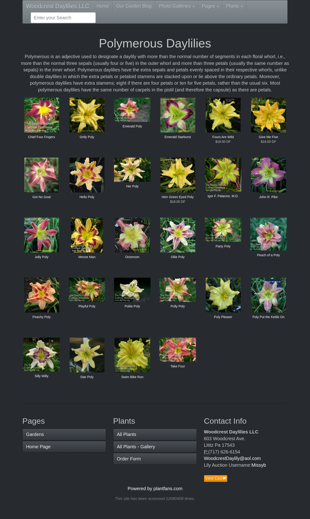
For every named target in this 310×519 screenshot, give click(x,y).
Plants (234, 6)
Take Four (177, 366)
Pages (210, 6)
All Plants (126, 434)
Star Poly (87, 377)
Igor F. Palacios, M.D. (223, 196)
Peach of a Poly (268, 255)
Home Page (38, 446)
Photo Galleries (176, 6)
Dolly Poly (87, 137)
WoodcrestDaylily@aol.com (232, 458)
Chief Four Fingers (41, 137)
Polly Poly (178, 306)
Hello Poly (87, 197)
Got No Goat (41, 197)
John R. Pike (268, 197)
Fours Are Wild (223, 137)
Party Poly (223, 246)
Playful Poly (86, 306)
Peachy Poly (42, 317)
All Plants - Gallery (136, 446)
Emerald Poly (132, 126)
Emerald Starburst (178, 137)
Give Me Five (268, 137)
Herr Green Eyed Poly (178, 197)
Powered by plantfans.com (155, 488)
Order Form (129, 458)
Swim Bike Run (132, 377)
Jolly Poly (41, 257)
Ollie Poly (178, 257)
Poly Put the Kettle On (269, 317)
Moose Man (86, 257)
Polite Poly (132, 306)
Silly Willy (41, 376)
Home (103, 6)
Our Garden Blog (134, 6)
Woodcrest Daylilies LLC (57, 6)
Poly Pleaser (223, 317)
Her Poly (132, 186)
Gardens (35, 434)
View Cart (215, 478)
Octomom (132, 257)
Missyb (259, 465)
